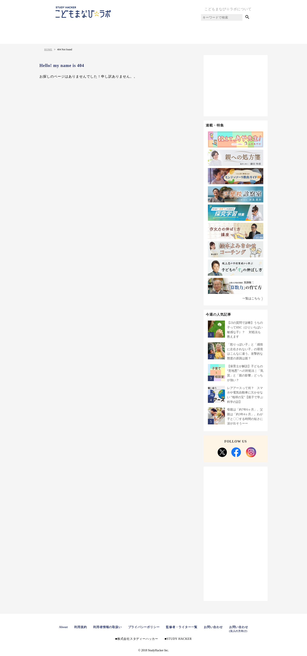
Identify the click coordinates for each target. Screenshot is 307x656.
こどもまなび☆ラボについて (228, 9)
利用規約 (76, 627)
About (57, 627)
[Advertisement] (235, 85)
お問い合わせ (217, 627)
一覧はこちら (251, 298)
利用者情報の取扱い (104, 627)
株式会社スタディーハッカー (137, 638)
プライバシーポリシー (143, 627)
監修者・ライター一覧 (184, 627)
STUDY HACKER (181, 638)
